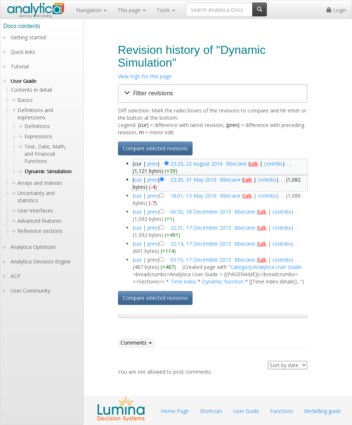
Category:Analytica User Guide (265, 266)
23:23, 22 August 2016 (196, 163)
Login (336, 10)
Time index (183, 281)
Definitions (37, 126)
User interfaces (35, 210)
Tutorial (20, 66)
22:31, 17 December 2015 (200, 227)
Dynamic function (223, 281)
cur (138, 179)
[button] (212, 93)
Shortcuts (211, 411)
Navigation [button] (91, 10)
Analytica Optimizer (33, 246)
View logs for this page (144, 76)
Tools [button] (166, 10)
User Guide (23, 81)
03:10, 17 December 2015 (200, 259)
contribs (273, 163)
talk (254, 163)
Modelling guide (322, 411)
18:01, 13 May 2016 (193, 195)
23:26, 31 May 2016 (193, 179)
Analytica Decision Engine (41, 261)
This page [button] (132, 10)
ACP (15, 276)
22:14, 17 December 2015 (200, 243)
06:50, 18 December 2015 (200, 211)
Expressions (38, 136)
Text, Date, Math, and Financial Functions (45, 153)
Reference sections (40, 230)
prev (152, 163)
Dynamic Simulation (47, 171)
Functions (281, 411)
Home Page (175, 411)
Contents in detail (31, 89)
